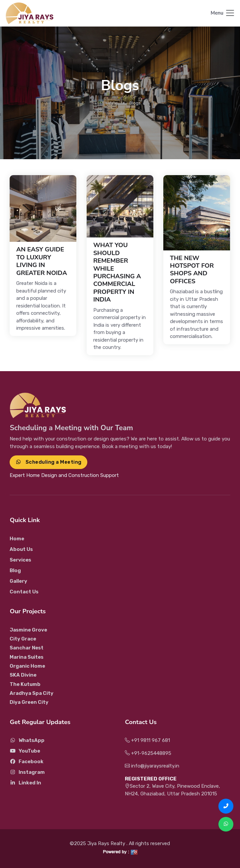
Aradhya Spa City (31, 693)
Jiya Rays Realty (106, 843)
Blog (15, 570)
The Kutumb (25, 684)
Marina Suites (26, 657)
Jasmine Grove (28, 630)
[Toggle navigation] (222, 13)
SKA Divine (23, 675)
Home (108, 102)
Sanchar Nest (26, 648)
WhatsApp (27, 740)
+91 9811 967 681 (147, 740)
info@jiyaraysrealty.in (152, 766)
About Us (21, 549)
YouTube (25, 751)
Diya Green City (29, 702)
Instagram (27, 772)
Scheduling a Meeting (48, 462)
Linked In (25, 783)
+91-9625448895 (148, 753)
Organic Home (27, 666)
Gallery (18, 581)
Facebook (26, 762)
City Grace (23, 639)
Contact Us (24, 592)
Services (20, 560)
